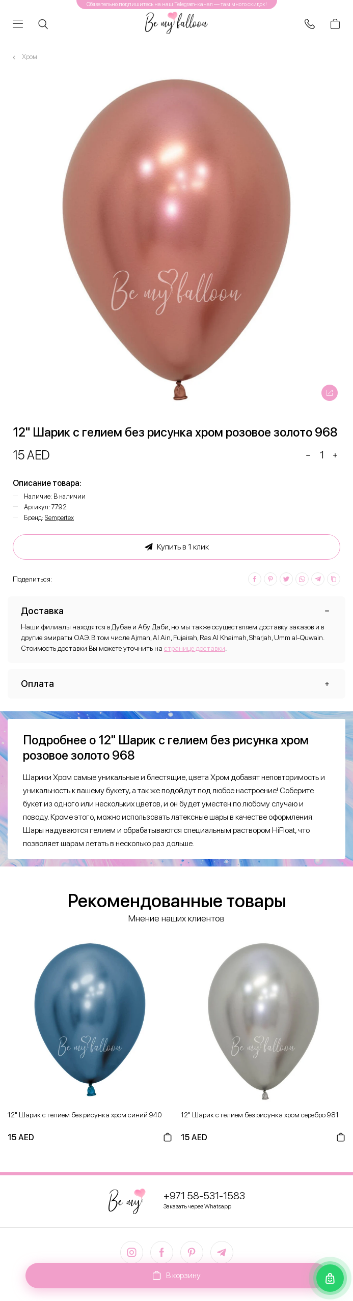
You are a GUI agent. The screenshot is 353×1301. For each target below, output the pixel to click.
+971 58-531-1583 (204, 1196)
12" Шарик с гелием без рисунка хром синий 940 (85, 1115)
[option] (176, 240)
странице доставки (194, 648)
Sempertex (59, 518)
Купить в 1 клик (177, 547)
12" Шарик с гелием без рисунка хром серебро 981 (260, 1115)
